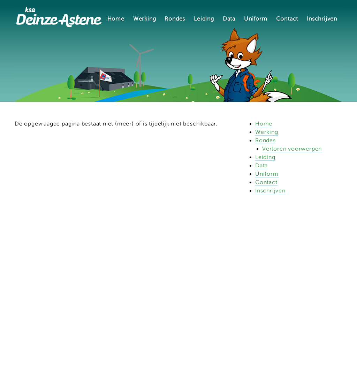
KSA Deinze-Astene (59, 17)
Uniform (255, 19)
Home (115, 19)
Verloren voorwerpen (292, 149)
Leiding (204, 19)
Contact (287, 19)
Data (229, 19)
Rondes (175, 19)
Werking (144, 19)
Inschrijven (322, 19)
